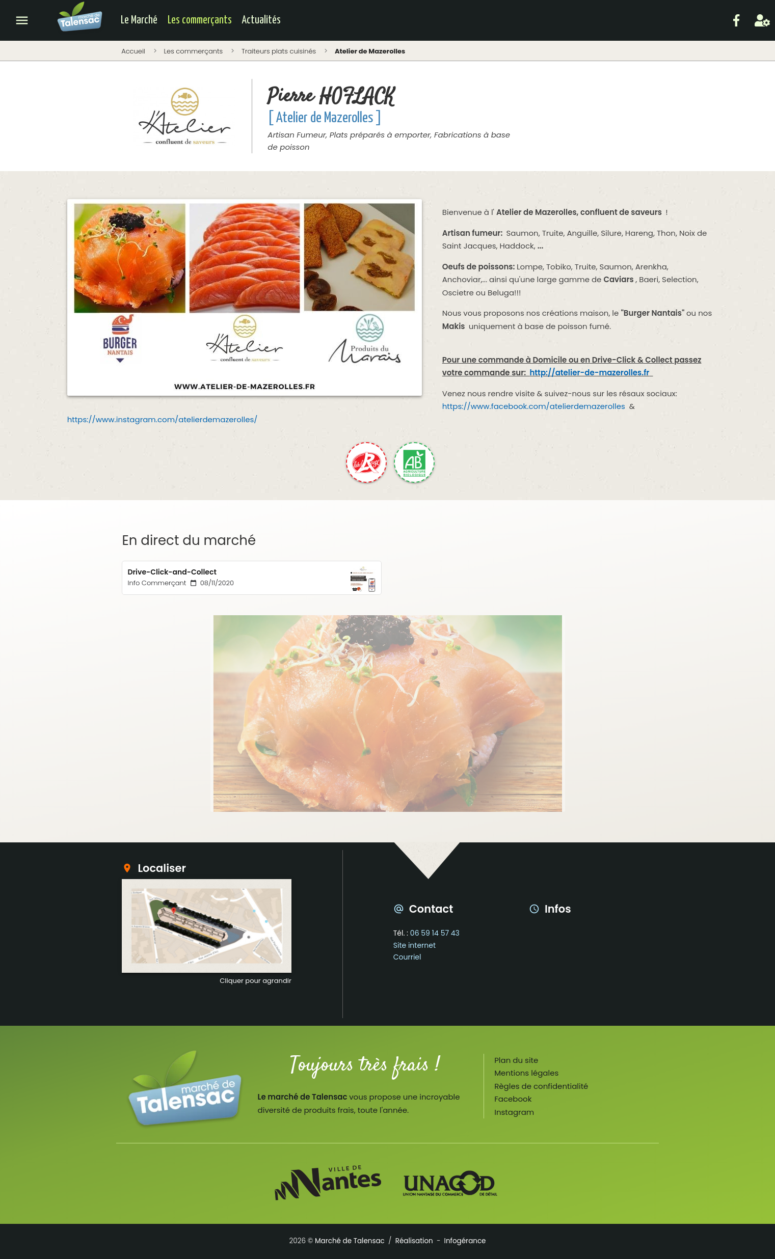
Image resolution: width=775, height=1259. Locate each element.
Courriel (407, 957)
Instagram (514, 1112)
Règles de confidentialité (541, 1086)
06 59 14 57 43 (435, 933)
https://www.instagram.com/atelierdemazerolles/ (162, 419)
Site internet (414, 945)
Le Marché (139, 20)
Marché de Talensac (350, 1241)
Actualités (261, 20)
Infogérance (465, 1241)
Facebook (512, 1098)
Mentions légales (526, 1073)
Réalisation (414, 1241)
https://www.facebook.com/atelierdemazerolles (533, 406)
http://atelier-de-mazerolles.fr (589, 372)
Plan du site (516, 1060)
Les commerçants (200, 20)
